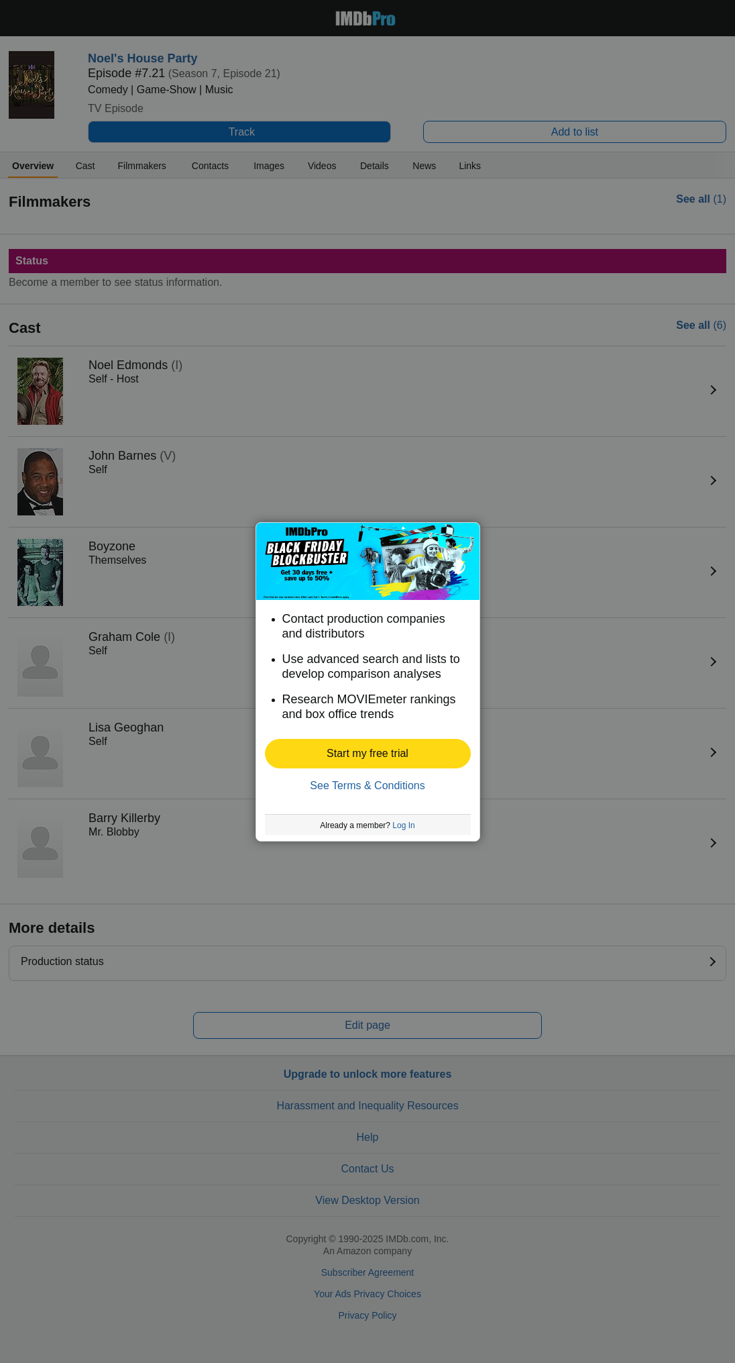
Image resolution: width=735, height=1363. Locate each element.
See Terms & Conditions (367, 785)
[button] (368, 754)
